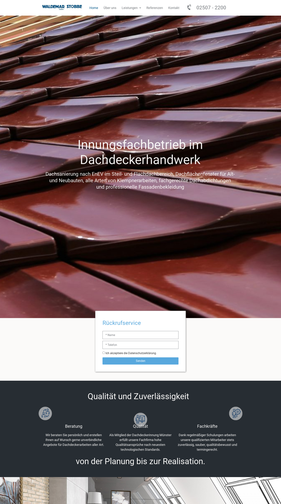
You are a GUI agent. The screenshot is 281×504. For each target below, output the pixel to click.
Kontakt (173, 8)
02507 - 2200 (211, 8)
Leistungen (131, 8)
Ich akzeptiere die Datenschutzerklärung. (131, 353)
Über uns (110, 8)
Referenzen (154, 8)
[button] (131, 8)
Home (93, 8)
